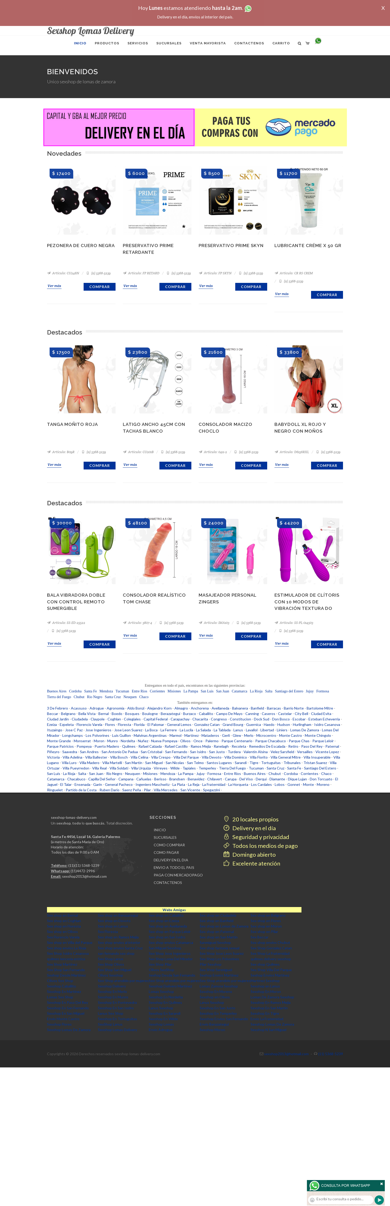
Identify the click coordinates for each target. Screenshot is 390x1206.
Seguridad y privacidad (256, 836)
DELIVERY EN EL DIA (171, 860)
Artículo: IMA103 (214, 623)
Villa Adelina (72, 757)
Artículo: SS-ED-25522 (66, 623)
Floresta (124, 724)
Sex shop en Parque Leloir (170, 931)
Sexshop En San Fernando (68, 1008)
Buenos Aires (56, 691)
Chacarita (200, 719)
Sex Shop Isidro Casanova (68, 953)
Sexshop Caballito (61, 986)
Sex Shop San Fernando (66, 969)
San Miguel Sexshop (165, 948)
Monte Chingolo (318, 735)
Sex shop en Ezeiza (164, 920)
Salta (268, 691)
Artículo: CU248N (63, 273)
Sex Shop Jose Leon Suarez (222, 953)
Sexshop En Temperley (218, 1013)
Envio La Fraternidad (267, 1019)
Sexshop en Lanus (265, 986)
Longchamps (72, 735)
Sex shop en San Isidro (167, 937)
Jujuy (310, 691)
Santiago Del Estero (320, 768)
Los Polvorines (97, 735)
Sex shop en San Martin (219, 937)
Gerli (226, 735)
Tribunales (292, 762)
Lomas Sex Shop (60, 997)
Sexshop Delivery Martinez (170, 986)
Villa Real (99, 768)
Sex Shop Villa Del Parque (271, 969)
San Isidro (198, 752)
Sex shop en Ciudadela (218, 915)
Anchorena (200, 708)
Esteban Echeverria (324, 719)
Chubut (79, 697)
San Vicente (190, 790)
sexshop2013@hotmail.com (84, 876)
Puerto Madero (107, 746)
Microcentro (266, 735)
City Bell (301, 713)
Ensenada (82, 784)
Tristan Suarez (315, 762)
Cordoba (75, 691)
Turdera (234, 752)
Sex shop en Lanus (113, 926)
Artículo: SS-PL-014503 (293, 623)
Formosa (322, 691)
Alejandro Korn (159, 708)
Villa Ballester (96, 757)
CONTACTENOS (168, 882)
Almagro (181, 708)
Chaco (144, 697)
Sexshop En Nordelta (166, 997)
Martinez (191, 735)
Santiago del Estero (289, 691)
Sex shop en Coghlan (64, 920)
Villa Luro (69, 762)
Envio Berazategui (214, 1024)
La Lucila (186, 730)
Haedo (269, 724)
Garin (97, 784)
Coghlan (114, 719)
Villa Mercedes (166, 790)
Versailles (305, 752)
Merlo (248, 735)
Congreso (219, 719)
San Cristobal (151, 752)
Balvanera (240, 708)
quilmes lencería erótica (66, 959)
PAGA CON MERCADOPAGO (178, 875)
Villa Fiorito (259, 757)
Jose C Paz (74, 730)
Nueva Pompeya (164, 741)
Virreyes (160, 768)
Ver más (54, 285)
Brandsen (177, 779)
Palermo (212, 741)
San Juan (222, 691)
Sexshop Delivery (112, 986)
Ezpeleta (67, 724)
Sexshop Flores (59, 1024)
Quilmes (129, 746)
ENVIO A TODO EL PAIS (174, 867)
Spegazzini (211, 790)
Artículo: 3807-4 (137, 623)
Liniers (282, 730)
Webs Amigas (174, 910)
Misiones (174, 691)
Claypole (98, 719)
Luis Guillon (121, 735)
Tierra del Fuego (59, 697)
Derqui (261, 779)
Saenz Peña (131, 790)
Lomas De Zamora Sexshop (272, 997)
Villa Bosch (119, 757)
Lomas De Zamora (304, 730)
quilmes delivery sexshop (271, 959)
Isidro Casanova (327, 724)
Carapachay (180, 719)
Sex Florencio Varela (63, 937)
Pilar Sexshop (210, 964)
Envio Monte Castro (63, 1019)
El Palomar (155, 724)
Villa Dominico (235, 757)
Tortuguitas (271, 762)
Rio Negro (94, 697)
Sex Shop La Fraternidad (270, 953)
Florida (139, 724)
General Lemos (179, 724)
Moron (99, 741)
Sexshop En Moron (266, 991)
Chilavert (214, 779)
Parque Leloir (323, 741)
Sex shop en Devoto (114, 920)
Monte (308, 784)
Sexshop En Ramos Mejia (271, 1002)
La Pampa (191, 691)
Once (198, 741)
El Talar (66, 784)
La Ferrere (168, 730)
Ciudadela (80, 719)
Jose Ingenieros (98, 730)
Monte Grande (59, 741)
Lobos (280, 784)
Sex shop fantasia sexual (219, 948)
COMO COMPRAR (169, 845)
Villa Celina (139, 757)
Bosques (132, 713)
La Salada (203, 730)
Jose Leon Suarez (128, 730)
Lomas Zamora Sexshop (219, 986)
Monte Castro (290, 735)
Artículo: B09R (61, 452)
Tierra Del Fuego (232, 768)
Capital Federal (156, 719)
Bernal (103, 713)
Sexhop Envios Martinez (219, 975)
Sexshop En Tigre (265, 1013)
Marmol (175, 735)
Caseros (268, 713)
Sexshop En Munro (113, 997)
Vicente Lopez (327, 752)
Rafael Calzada (150, 746)
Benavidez (196, 779)
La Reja (193, 784)
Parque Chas (299, 741)
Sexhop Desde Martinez (66, 975)
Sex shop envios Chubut (270, 942)
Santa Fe (90, 691)
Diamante (277, 779)
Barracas (274, 708)
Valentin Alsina (256, 752)
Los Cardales (261, 784)
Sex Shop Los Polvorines (219, 959)
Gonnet (293, 784)
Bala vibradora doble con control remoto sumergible (76, 601)
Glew (237, 735)
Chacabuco (76, 779)
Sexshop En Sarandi (164, 1013)
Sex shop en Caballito (166, 915)
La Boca (151, 730)
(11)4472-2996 (83, 871)
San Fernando (176, 752)
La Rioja (256, 691)
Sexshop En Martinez (64, 991)
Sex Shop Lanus (110, 959)
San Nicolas (175, 762)
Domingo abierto (250, 854)
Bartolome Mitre (320, 708)
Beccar (52, 713)
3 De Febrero (57, 708)
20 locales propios (251, 819)
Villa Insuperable (317, 757)
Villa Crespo (161, 757)
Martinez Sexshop (265, 980)
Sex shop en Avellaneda (168, 926)
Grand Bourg (233, 724)
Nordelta (128, 741)
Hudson (283, 724)
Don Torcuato (321, 779)
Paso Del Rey (311, 746)
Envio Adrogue (161, 1029)
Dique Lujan (297, 779)
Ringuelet (55, 790)
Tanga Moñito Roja (72, 424)
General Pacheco (119, 784)
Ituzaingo (54, 730)
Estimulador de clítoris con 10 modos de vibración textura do (306, 601)
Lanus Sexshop (212, 1002)
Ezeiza (52, 724)
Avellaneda (220, 708)
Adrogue (97, 708)
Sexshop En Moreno (216, 991)
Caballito (206, 713)
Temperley (207, 768)
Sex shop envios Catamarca (171, 942)
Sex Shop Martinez (62, 964)
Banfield (257, 708)
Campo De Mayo (229, 713)
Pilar (147, 790)
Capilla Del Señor (102, 779)
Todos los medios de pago (261, 845)
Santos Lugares (219, 762)
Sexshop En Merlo (112, 991)
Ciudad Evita (321, 713)
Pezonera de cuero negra (81, 245)
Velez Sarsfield (282, 752)
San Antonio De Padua (120, 752)
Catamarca (239, 691)
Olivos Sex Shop (60, 980)
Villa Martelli (112, 762)
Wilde (175, 768)
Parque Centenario (236, 741)
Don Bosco (281, 719)
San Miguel (154, 762)
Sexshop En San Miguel (65, 1013)
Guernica (253, 724)
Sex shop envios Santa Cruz (120, 948)
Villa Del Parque (186, 757)
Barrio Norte (294, 708)
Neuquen (130, 697)
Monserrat (82, 741)
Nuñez (143, 741)
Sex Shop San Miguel (114, 969)
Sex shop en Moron (266, 926)
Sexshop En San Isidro (116, 1008)
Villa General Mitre (286, 757)
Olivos (185, 741)
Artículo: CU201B (138, 452)
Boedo (117, 713)
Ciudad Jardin (58, 719)
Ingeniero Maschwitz (153, 784)
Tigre (254, 762)
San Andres (89, 752)
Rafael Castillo (176, 746)
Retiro (293, 746)
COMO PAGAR (166, 852)
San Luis (207, 691)
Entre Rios (139, 691)
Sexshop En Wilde (163, 1019)
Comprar (99, 286)
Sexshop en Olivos (215, 997)
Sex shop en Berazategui (118, 915)
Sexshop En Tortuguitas (117, 1019)
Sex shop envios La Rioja (66, 948)
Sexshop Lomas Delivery (117, 1029)
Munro (112, 741)
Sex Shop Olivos (111, 964)
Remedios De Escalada (267, 746)
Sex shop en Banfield (216, 920)
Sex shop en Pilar (264, 931)
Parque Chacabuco (270, 741)
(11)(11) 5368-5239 (83, 865)
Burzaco (189, 713)
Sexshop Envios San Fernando (224, 1019)
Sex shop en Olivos (62, 931)
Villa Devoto (211, 757)
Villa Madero (89, 762)
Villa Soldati (119, 768)
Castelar (285, 713)
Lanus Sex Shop (110, 1013)
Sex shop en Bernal (62, 915)
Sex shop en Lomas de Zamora (224, 926)
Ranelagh (221, 746)
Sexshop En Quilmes (165, 1002)
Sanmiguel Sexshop (215, 942)
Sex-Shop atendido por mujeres (123, 980)
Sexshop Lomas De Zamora (272, 1024)
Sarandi (241, 762)
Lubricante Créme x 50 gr (307, 245)
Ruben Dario (109, 790)
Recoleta (239, 746)
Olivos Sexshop (110, 975)
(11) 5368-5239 (98, 273)
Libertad (267, 730)
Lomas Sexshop (161, 991)
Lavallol (252, 730)
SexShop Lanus (110, 1024)
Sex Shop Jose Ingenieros (170, 953)
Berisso (160, 779)
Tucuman (122, 691)
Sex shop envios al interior (119, 942)
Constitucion (240, 719)
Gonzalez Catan (207, 724)
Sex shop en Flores (266, 920)
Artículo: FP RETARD (141, 273)
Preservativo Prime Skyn (231, 245)
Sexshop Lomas (161, 1024)
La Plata (178, 784)
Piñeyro (53, 752)
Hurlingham (302, 724)
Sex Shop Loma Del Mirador (171, 959)
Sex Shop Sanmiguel (216, 969)
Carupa (231, 779)
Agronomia (115, 708)
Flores (110, 724)
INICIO (160, 830)
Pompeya (84, 746)
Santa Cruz (113, 697)
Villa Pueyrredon (76, 768)
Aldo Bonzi (135, 708)
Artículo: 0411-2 (213, 452)
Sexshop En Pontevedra (117, 1002)
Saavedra (69, 752)
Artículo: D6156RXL (291, 452)
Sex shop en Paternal (217, 931)
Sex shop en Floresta (64, 926)
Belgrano (68, 713)
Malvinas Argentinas (150, 735)
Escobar (299, 719)
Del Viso (246, 779)
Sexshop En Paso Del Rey (67, 1002)
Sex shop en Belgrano (268, 915)
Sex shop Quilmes (265, 964)
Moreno (323, 784)
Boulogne (150, 713)
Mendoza (106, 691)
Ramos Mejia (201, 746)
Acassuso (79, 708)
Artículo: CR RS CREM (293, 273)
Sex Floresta (108, 931)
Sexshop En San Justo (217, 1008)
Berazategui (170, 713)
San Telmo (195, 762)
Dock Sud (261, 719)
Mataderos (210, 735)
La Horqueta (238, 784)
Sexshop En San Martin (269, 1008)
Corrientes (157, 691)
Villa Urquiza (141, 768)
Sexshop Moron (212, 1029)
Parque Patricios (60, 746)
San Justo (217, 752)
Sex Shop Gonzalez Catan (271, 948)
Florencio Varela (89, 724)
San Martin (133, 762)
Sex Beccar (259, 937)
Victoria (53, 757)
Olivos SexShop (161, 969)
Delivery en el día (250, 828)
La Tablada (222, 730)
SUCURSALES (165, 837)
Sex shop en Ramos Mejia (118, 937)
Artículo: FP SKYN (215, 273)
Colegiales (132, 719)
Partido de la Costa (81, 790)
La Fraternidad (213, 784)
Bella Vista (87, 713)
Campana (125, 779)
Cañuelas (143, 779)
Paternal (332, 746)
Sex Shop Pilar (160, 964)
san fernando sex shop (116, 953)
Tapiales (189, 768)
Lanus (238, 730)
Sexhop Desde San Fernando (172, 975)
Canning (252, 713)
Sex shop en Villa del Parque (69, 942)
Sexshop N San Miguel (268, 1029)
